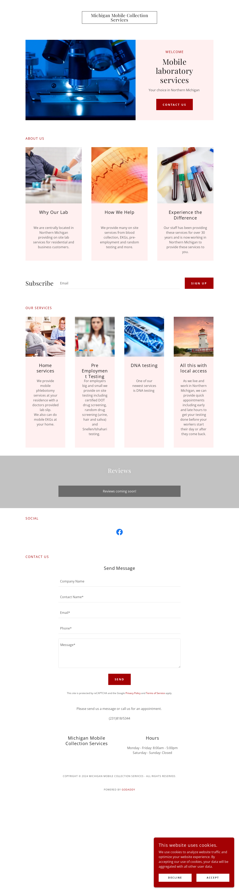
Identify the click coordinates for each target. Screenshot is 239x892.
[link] (119, 20)
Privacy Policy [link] (133, 693)
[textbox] (119, 283)
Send (120, 679)
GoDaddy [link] (128, 789)
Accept (213, 877)
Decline (175, 877)
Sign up (199, 283)
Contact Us (175, 105)
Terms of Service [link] (155, 693)
